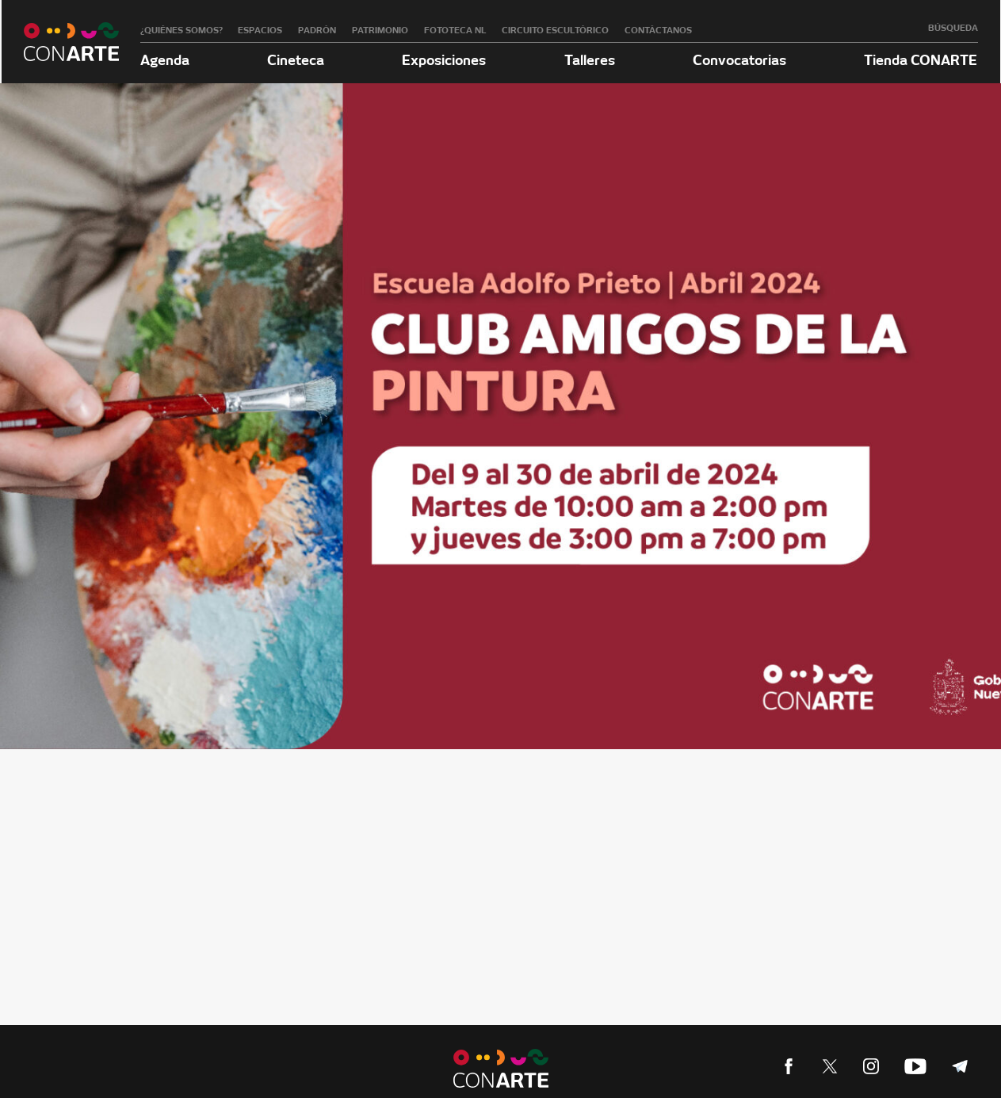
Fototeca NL (455, 30)
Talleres (589, 60)
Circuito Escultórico (555, 30)
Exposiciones (444, 60)
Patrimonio (380, 30)
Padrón (317, 30)
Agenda (164, 60)
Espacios (260, 30)
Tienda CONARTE (920, 60)
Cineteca (295, 60)
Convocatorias (739, 60)
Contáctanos (658, 30)
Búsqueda (953, 27)
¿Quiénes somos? (181, 30)
